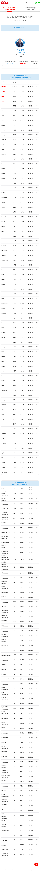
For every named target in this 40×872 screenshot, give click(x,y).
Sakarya (4, 400)
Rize (3, 395)
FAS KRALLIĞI (5, 592)
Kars (3, 298)
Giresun (4, 255)
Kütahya (4, 342)
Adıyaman (4, 110)
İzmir (3, 96)
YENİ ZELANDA (5, 849)
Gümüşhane (5, 260)
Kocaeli (3, 332)
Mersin (3, 361)
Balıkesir (4, 154)
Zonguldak (4, 472)
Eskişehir (4, 245)
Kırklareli (4, 318)
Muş (2, 371)
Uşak (3, 453)
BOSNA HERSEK (5, 542)
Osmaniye (4, 390)
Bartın (3, 159)
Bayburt (4, 168)
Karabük (4, 289)
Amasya (4, 130)
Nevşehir (4, 376)
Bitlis (3, 183)
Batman (4, 163)
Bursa (3, 101)
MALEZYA (4, 742)
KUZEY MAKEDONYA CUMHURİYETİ (5, 713)
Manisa (3, 351)
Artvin (3, 144)
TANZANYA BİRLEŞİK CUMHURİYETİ (5, 820)
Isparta (3, 279)
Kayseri (3, 308)
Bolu (3, 188)
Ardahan (4, 139)
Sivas (3, 419)
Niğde (3, 380)
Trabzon (4, 443)
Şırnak (3, 429)
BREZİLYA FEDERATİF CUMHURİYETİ (5, 547)
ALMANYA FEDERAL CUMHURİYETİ (5, 493)
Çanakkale (4, 197)
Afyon (3, 115)
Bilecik (3, 173)
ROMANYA (4, 790)
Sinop (3, 414)
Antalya (3, 135)
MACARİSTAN (5, 737)
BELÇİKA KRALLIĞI (6, 532)
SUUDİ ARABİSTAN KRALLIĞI (4, 815)
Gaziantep (4, 250)
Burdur (3, 192)
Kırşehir (3, 323)
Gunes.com (30, 3)
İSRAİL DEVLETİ (5, 645)
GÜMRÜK (4, 606)
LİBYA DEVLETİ (5, 718)
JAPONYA (4, 664)
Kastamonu (5, 303)
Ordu (3, 385)
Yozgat (3, 467)
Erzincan (4, 236)
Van (2, 457)
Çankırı (3, 202)
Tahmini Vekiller (10, 870)
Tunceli (3, 448)
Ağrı (2, 120)
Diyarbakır (4, 217)
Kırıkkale (4, 313)
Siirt (3, 409)
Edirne (3, 226)
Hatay (3, 270)
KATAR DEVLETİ (5, 679)
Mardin (3, 356)
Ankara (3, 91)
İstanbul (4, 86)
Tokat (3, 438)
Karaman (4, 294)
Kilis (3, 327)
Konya (3, 337)
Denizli (3, 212)
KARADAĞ (4, 674)
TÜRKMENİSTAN (5, 830)
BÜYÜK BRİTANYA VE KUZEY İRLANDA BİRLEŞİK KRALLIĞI (5, 559)
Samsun (4, 404)
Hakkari (3, 265)
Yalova (3, 462)
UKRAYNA (4, 835)
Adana (3, 106)
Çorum (3, 207)
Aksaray (4, 125)
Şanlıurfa (4, 424)
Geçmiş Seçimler (30, 870)
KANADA (4, 669)
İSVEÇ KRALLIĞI (5, 650)
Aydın (3, 149)
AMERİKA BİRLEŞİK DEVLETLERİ (4, 498)
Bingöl (3, 178)
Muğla (3, 366)
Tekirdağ (4, 433)
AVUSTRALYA (5, 508)
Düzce (3, 221)
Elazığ (3, 231)
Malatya (4, 347)
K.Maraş (3, 284)
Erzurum (4, 241)
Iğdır (3, 274)
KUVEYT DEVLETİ (5, 703)
